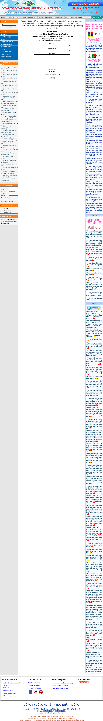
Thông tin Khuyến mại (34, 688)
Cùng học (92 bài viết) (9, 116)
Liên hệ (67, 17)
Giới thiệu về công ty (34, 682)
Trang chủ (3, 17)
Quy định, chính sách (9, 693)
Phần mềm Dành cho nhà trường (26, 17)
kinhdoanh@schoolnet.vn (54, 713)
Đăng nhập (74, 17)
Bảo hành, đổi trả (8, 690)
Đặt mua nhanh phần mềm (60, 688)
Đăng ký (80, 17)
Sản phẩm (11, 17)
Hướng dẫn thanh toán (9, 687)
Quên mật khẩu (4, 201)
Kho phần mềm (59, 17)
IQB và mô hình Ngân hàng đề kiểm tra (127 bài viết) (8, 97)
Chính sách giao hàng (9, 695)
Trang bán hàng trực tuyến (60, 685)
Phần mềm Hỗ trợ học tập (45, 17)
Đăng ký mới (12, 201)
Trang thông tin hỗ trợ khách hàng (63, 683)
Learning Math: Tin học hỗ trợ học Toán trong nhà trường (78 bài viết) (8, 119)
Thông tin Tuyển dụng (34, 685)
